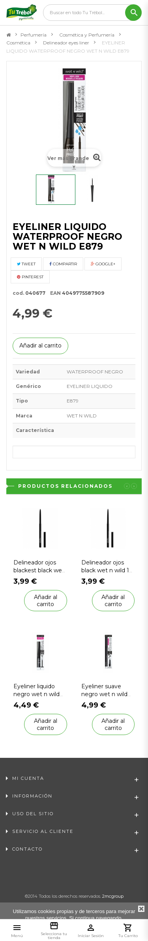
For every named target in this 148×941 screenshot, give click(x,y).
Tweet (26, 263)
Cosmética (18, 43)
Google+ (103, 263)
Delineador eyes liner (66, 43)
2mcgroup (113, 896)
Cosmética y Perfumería (86, 35)
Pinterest (30, 276)
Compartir (63, 263)
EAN (54, 293)
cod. (18, 293)
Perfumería (34, 35)
